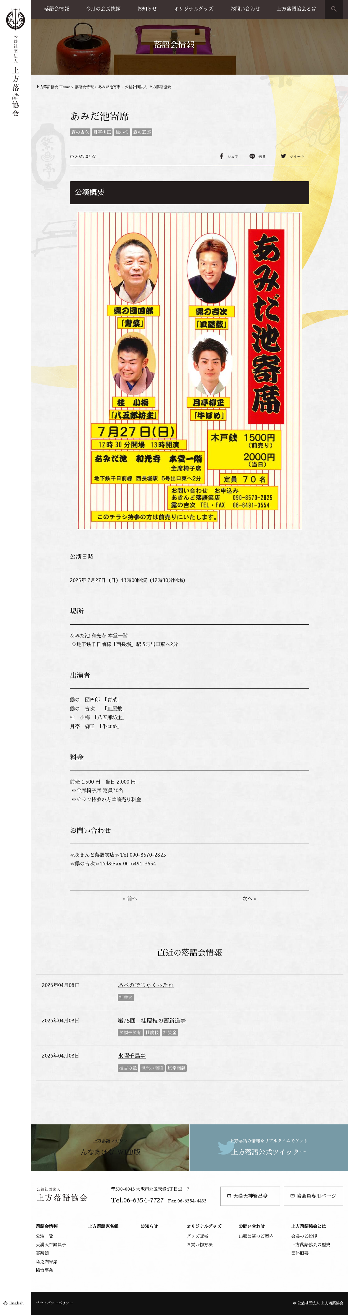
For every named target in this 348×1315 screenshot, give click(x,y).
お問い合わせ (245, 9)
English (16, 1303)
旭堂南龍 (176, 1068)
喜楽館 (42, 1253)
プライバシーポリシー (54, 1303)
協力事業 (44, 1270)
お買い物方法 (199, 1245)
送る (262, 157)
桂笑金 (169, 1032)
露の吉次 (80, 132)
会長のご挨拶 (304, 1236)
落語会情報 (56, 9)
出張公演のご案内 (256, 1236)
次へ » (249, 898)
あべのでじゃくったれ (146, 985)
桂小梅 (122, 132)
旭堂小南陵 (152, 1068)
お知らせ (147, 9)
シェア (233, 157)
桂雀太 (125, 997)
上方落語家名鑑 (103, 1226)
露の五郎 (142, 132)
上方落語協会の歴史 (310, 1245)
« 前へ (130, 898)
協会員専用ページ (313, 1196)
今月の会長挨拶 (103, 9)
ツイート (297, 157)
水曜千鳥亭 (132, 1056)
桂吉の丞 (128, 1068)
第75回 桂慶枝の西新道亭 (152, 1021)
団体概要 (300, 1253)
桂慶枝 (152, 1032)
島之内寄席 (46, 1262)
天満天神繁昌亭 (247, 1196)
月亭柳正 (102, 132)
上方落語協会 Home (53, 87)
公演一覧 (44, 1236)
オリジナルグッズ (193, 9)
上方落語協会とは (296, 9)
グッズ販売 (197, 1236)
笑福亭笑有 (130, 1032)
